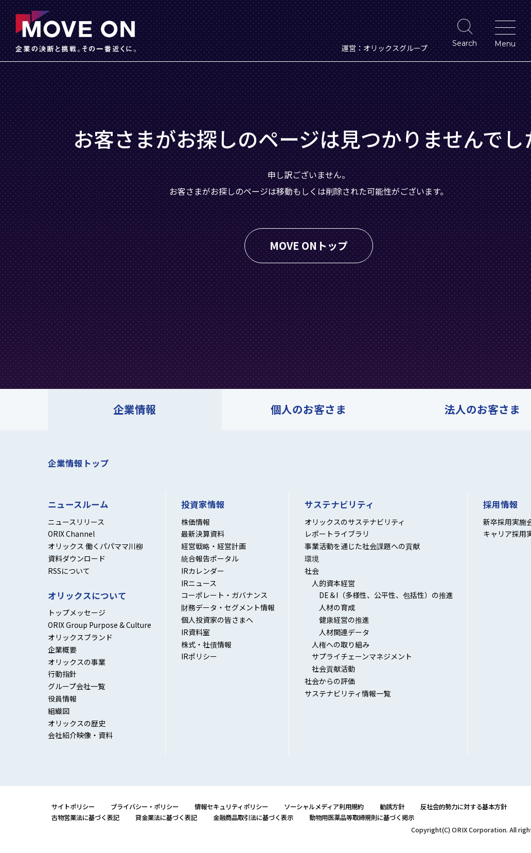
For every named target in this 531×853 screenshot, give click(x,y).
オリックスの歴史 (76, 723)
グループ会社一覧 (76, 686)
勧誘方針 (392, 806)
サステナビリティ (339, 505)
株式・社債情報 (206, 644)
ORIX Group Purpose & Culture (99, 625)
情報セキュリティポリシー (231, 806)
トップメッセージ (76, 612)
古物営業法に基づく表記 (85, 817)
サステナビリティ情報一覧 (348, 693)
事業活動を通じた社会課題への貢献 (362, 546)
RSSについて (69, 571)
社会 (312, 571)
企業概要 (62, 649)
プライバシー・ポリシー (145, 806)
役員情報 (62, 698)
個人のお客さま (308, 409)
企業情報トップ (78, 463)
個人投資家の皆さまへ (217, 620)
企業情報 (134, 409)
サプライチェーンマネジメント (362, 656)
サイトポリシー (73, 806)
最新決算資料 (202, 533)
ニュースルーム (78, 505)
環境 (312, 558)
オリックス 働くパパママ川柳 (95, 546)
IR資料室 (195, 632)
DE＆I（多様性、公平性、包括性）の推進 (386, 595)
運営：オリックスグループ (385, 48)
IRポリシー (199, 656)
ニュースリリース (76, 522)
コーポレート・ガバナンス (224, 595)
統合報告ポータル (210, 558)
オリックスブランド (80, 637)
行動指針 (62, 674)
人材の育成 (337, 607)
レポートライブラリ (337, 533)
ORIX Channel (71, 533)
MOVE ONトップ (309, 245)
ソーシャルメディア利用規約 (324, 806)
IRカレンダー (202, 571)
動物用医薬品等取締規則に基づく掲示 (361, 817)
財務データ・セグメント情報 (228, 607)
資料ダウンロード (76, 558)
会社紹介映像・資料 (80, 735)
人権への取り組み (340, 644)
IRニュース (199, 583)
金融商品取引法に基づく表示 (253, 817)
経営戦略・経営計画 (213, 546)
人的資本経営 (333, 583)
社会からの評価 (330, 681)
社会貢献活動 (333, 668)
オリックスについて (87, 596)
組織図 (58, 711)
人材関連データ (344, 632)
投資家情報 (203, 505)
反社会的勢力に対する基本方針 (463, 806)
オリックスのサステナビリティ (355, 522)
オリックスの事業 (76, 662)
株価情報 (195, 522)
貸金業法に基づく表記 (166, 817)
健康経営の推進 (344, 620)
